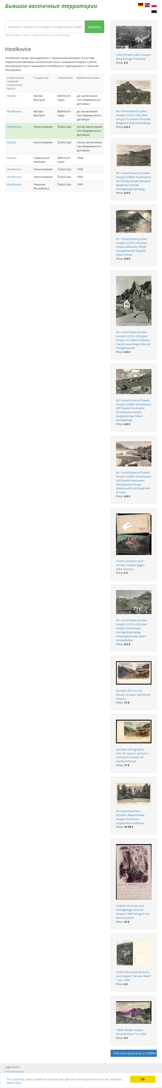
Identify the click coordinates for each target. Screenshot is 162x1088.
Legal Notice (12, 1067)
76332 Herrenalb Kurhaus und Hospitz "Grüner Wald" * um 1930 (133, 976)
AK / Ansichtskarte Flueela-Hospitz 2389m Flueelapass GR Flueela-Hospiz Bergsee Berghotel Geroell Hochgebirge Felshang (133, 181)
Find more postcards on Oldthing (135, 1053)
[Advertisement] (54, 229)
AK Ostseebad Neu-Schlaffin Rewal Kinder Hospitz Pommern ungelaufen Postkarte (130, 817)
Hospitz (11, 96)
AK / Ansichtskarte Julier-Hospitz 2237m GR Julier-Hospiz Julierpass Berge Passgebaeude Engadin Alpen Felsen (132, 247)
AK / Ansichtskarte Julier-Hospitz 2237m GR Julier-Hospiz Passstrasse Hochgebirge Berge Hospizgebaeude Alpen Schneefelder (132, 630)
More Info (14, 1083)
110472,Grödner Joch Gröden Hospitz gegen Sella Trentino (130, 565)
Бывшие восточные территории (51, 6)
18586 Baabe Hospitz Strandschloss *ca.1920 (131, 1032)
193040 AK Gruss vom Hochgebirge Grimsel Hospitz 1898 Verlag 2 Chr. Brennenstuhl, (133, 912)
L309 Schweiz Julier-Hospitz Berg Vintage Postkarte (133, 57)
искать (94, 26)
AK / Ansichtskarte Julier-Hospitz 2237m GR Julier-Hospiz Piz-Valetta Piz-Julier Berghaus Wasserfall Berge (133, 117)
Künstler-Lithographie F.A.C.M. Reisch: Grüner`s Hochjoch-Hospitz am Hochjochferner (132, 755)
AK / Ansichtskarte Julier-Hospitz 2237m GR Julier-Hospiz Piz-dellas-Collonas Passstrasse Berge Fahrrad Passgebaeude (133, 340)
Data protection (14, 1072)
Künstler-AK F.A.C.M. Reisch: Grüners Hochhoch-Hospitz (133, 695)
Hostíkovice (14, 111)
